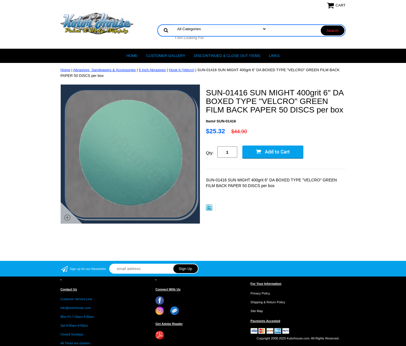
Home (131, 56)
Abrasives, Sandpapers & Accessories (104, 70)
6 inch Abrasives (152, 70)
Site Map (257, 311)
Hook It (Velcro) (181, 70)
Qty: (210, 152)
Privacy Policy (260, 293)
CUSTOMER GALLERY (165, 56)
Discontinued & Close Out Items (227, 56)
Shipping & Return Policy (268, 302)
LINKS (274, 56)
